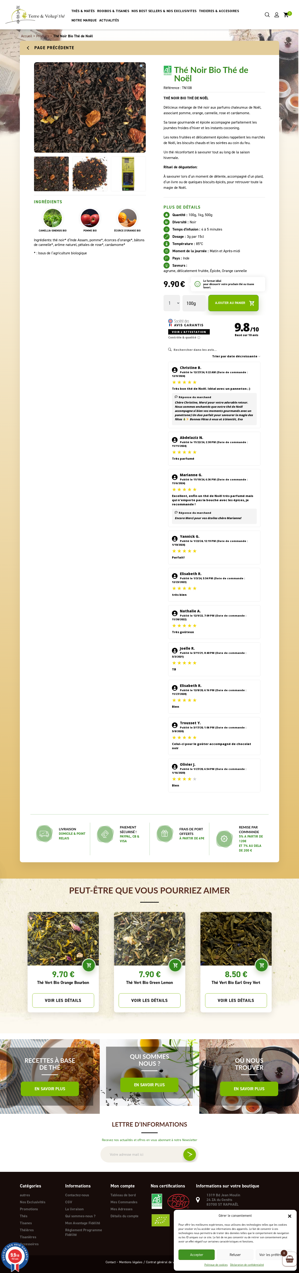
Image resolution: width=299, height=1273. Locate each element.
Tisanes (26, 1223)
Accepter (196, 1254)
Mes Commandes (123, 1202)
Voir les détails (63, 1000)
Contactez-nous (77, 1195)
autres (25, 1195)
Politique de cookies (216, 1265)
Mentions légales (130, 1262)
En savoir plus (50, 1089)
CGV (68, 1202)
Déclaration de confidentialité (247, 1265)
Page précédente (54, 47)
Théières (27, 1230)
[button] (289, 1215)
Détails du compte (124, 1216)
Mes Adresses (121, 1209)
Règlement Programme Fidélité (83, 1232)
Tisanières (28, 1237)
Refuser (235, 1254)
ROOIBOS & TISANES (113, 11)
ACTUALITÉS (109, 20)
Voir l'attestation (189, 331)
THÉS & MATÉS (83, 11)
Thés (23, 1216)
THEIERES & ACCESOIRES (219, 11)
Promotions (29, 1209)
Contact (111, 1262)
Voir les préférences (273, 1254)
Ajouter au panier (234, 303)
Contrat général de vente (163, 1262)
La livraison (74, 1209)
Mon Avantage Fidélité (82, 1223)
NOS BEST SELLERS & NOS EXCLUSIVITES (164, 11)
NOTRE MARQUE (84, 20)
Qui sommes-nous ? (80, 1216)
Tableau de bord (123, 1195)
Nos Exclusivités (32, 1202)
